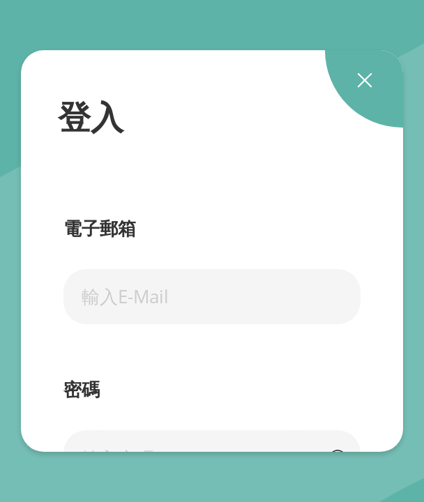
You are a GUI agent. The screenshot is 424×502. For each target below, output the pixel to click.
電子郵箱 (99, 229)
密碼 (81, 390)
